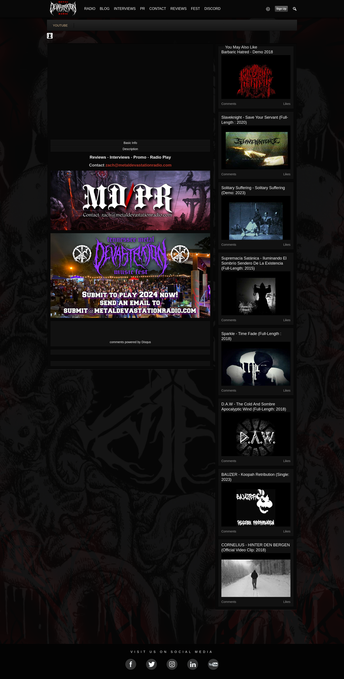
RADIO (89, 9)
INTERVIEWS (125, 9)
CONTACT (157, 9)
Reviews (98, 157)
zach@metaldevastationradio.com (139, 165)
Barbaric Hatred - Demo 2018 (247, 52)
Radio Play (160, 157)
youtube (60, 25)
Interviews (120, 157)
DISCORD (212, 9)
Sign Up (281, 8)
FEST (195, 9)
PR (142, 9)
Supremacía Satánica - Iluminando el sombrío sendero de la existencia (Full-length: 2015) (254, 263)
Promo (140, 157)
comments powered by (130, 342)
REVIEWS (178, 9)
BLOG (104, 9)
